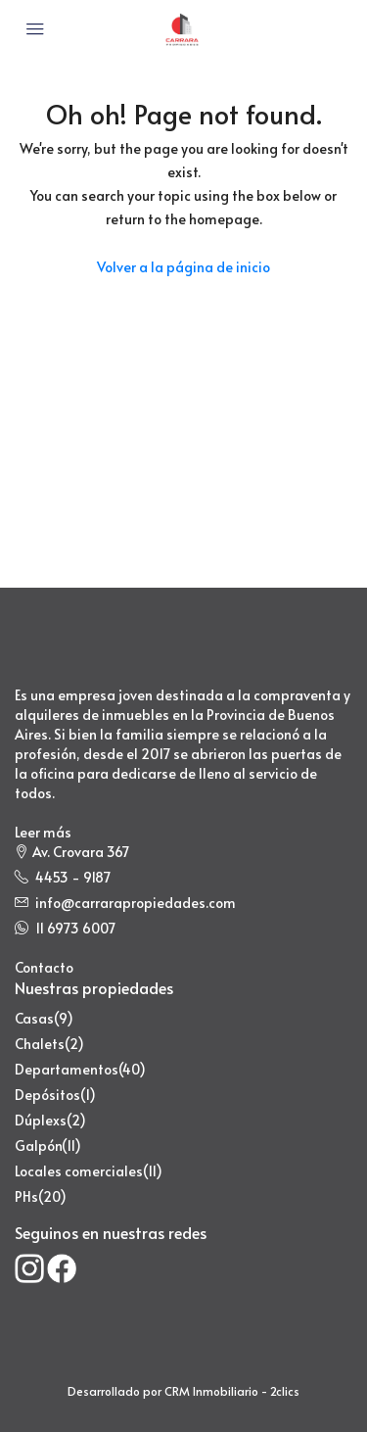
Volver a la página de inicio (183, 267)
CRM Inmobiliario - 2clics (231, 1391)
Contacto (44, 967)
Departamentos (66, 1069)
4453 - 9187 (73, 877)
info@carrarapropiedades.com (135, 902)
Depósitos (47, 1094)
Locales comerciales (79, 1171)
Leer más (43, 832)
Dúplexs (41, 1120)
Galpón (38, 1145)
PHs (26, 1196)
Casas (34, 1018)
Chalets (40, 1043)
